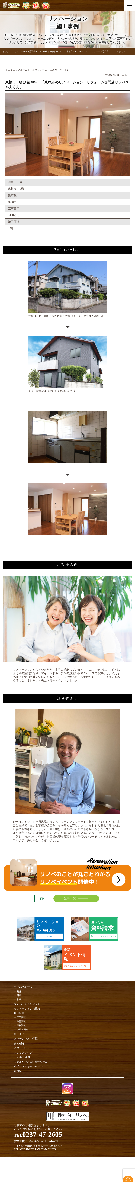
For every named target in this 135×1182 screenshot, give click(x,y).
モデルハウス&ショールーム (31, 1061)
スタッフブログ (23, 1052)
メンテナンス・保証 (26, 1038)
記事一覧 (70, 898)
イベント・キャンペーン (28, 1066)
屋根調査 (21, 1025)
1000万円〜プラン (59, 70)
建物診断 (19, 1013)
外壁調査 (21, 1021)
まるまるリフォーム (16, 70)
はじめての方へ (23, 987)
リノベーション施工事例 (26, 51)
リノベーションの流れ (27, 1008)
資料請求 (19, 1071)
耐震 (19, 995)
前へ (43, 898)
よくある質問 (22, 1057)
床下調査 (21, 1017)
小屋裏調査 (22, 1029)
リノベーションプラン (27, 1004)
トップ (6, 51)
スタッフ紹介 (22, 1047)
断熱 (19, 991)
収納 (19, 999)
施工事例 (19, 1034)
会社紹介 (19, 1043)
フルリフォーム (38, 70)
